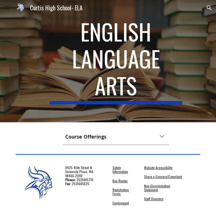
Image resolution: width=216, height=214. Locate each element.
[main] (115, 61)
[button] (7, 7)
